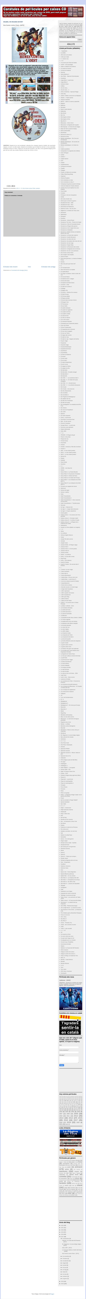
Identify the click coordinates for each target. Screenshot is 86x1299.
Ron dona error (64, 829)
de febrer (64, 1276)
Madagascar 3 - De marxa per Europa (70, 705)
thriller (69, 1193)
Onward (63, 746)
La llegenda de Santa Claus (68, 654)
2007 (60, 1114)
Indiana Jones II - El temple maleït (69, 518)
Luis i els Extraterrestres (67, 697)
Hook (62, 494)
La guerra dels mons (66, 646)
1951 (79, 1099)
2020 (78, 1122)
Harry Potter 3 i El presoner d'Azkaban (70, 474)
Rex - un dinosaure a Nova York (69, 821)
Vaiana (62, 946)
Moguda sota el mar (66, 722)
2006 (78, 1111)
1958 (65, 1102)
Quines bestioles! (65, 802)
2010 (60, 1116)
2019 (69, 1122)
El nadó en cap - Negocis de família (70, 339)
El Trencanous (64, 304)
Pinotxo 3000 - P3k (65, 769)
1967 (73, 1103)
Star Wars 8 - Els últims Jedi (68, 881)
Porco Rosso (64, 787)
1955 (75, 1100)
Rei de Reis (64, 817)
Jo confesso (64, 533)
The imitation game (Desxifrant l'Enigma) (71, 913)
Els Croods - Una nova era (67, 389)
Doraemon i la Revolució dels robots (70, 247)
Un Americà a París (66, 934)
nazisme (73, 1189)
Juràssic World (64, 552)
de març (64, 1274)
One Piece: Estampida (66, 744)
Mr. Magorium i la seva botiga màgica (70, 735)
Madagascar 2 (64, 703)
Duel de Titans (64, 256)
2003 (60, 1111)
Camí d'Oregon (64, 152)
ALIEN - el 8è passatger (67, 64)
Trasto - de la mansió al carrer (68, 924)
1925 (72, 1096)
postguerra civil (76, 1190)
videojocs (67, 1195)
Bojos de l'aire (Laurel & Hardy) (69, 128)
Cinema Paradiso (65, 178)
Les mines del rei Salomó (67, 691)
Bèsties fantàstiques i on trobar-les (69, 145)
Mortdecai (63, 733)
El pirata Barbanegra (66, 346)
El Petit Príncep (65, 294)
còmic (81, 1176)
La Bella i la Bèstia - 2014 (67, 605)
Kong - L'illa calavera (66, 560)
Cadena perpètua (65, 149)
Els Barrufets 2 (64, 374)
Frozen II (63, 448)
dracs (71, 1178)
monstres (72, 1187)
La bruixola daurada (66, 625)
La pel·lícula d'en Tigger (67, 659)
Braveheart (63, 132)
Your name (63, 969)
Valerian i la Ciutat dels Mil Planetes (70, 948)
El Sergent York (65, 302)
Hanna (62, 470)
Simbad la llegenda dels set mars (69, 860)
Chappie (63, 170)
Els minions (64, 407)
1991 (74, 1107)
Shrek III (63, 854)
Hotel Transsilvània (65, 496)
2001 (74, 1110)
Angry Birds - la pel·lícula (67, 80)
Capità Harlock (64, 158)
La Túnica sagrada (65, 619)
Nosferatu (63, 739)
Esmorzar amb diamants (67, 427)
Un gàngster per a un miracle (68, 940)
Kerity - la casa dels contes (67, 556)
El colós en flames (65, 317)
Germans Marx (76, 1163)
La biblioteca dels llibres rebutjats (69, 623)
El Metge (63, 288)
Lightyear (63, 693)
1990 (70, 1107)
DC (75, 1162)
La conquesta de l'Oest (66, 635)
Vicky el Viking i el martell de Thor (69, 955)
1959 (69, 1102)
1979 (79, 1104)
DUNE (62, 197)
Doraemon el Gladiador (67, 230)
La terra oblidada (65, 665)
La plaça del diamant (66, 661)
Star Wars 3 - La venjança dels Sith (70, 877)
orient (79, 1189)
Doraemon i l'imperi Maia (67, 245)
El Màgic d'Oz (64, 290)
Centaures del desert (66, 166)
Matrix (62, 711)
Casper (62, 162)
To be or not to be (65, 915)
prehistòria (62, 1192)
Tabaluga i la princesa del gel (68, 895)
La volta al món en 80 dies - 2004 (69, 673)
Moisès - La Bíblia (65, 724)
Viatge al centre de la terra (67, 951)
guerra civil (74, 1183)
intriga (65, 1187)
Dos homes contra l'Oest (29, 188)
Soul (62, 870)
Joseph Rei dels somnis (67, 539)
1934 (72, 1097)
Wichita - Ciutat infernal (67, 959)
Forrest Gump (64, 440)
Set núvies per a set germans (68, 846)
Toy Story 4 (63, 920)
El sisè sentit (64, 358)
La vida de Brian (65, 669)
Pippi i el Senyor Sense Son (68, 771)
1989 (66, 1107)
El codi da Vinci (65, 315)
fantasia (68, 1181)
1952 (60, 1100)
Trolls (62, 926)
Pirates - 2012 (64, 773)
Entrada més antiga (48, 267)
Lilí (61, 695)
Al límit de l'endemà (66, 70)
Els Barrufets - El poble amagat (69, 372)
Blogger (52, 1294)
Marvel (68, 1165)
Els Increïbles (64, 392)
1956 (79, 1100)
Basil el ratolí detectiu (66, 109)
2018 (60, 1122)
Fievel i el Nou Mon (65, 437)
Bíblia (70, 1162)
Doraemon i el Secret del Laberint (69, 235)
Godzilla (63, 460)
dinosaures (64, 1178)
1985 (77, 1106)
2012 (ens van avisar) (66, 54)
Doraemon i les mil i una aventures (69, 250)
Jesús (62, 531)
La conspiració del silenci (67, 637)
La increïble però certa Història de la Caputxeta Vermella (70, 651)
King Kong (63, 558)
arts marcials (77, 1169)
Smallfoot (63, 864)
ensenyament (62, 1179)
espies (68, 1179)
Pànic (62, 791)
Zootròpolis (63, 973)
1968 (77, 1103)
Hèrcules (63, 505)
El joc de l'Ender (65, 325)
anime (67, 1169)
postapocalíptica (68, 1190)
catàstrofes (62, 1174)
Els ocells (63, 411)
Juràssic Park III (65, 550)
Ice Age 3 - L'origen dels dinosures (69, 509)
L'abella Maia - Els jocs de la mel (69, 577)
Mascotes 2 (64, 709)
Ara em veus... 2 (65, 89)
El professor (64, 350)
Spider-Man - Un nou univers (68, 875)
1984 (72, 1106)
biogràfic (77, 1171)
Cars (62, 160)
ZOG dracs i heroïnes (66, 971)
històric (66, 1185)
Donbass (63, 218)
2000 (70, 1110)
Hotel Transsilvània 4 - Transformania (70, 503)
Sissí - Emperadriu (65, 862)
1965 (65, 1103)
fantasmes (77, 1181)
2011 (68, 1116)
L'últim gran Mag (65, 596)
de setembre (65, 1260)
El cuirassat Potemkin (66, 321)
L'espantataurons (65, 583)
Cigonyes (63, 176)
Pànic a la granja (65, 792)
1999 (65, 1110)
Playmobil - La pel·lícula (67, 779)
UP (61, 932)
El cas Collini (64, 306)
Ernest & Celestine (65, 423)
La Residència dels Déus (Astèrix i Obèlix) (71, 617)
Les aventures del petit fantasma (69, 684)
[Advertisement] (29, 251)
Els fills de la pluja (65, 402)
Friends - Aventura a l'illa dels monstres (71, 446)
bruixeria (61, 1173)
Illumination (62, 1165)
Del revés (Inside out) (66, 199)
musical (61, 1189)
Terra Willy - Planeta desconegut (69, 905)
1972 (62, 1104)
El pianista (63, 343)
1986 (81, 1106)
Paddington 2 (64, 765)
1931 (60, 1097)
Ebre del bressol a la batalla (68, 269)
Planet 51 (63, 777)
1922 (68, 1096)
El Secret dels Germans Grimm (69, 300)
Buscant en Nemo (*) (66, 134)
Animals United (64, 84)
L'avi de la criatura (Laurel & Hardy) (70, 581)
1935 (76, 1097)
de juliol (64, 1265)
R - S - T (63, 805)
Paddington (64, 763)
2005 (72, 1111)
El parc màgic (64, 341)
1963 (60, 1103)
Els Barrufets (64, 370)
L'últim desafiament (66, 594)
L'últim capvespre (65, 591)
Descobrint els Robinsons (67, 206)
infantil (79, 1185)
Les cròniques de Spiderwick (68, 689)
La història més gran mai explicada (69, 648)
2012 (76, 1116)
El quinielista (64, 352)
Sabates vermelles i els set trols (69, 831)
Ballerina (63, 105)
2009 (76, 1114)
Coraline (63, 193)
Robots (62, 825)
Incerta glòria (64, 513)
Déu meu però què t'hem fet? (68, 263)
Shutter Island (64, 858)
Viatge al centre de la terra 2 (68, 953)
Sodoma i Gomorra (65, 866)
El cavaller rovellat (65, 313)
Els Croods (63, 387)
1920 (64, 1096)
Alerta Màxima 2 (65, 74)
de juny (64, 1267)
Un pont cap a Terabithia (67, 942)
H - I (62, 466)
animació (78, 1167)
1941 (60, 1099)
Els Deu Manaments (66, 390)
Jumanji (63, 541)
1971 (17, 188)
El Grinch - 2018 (65, 284)
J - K (62, 529)
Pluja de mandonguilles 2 (67, 783)
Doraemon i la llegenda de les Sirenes (70, 248)
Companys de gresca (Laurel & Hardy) (70, 184)
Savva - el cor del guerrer (67, 839)
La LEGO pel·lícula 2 (66, 611)
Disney (80, 1162)
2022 (67, 1124)
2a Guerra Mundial (75, 1160)
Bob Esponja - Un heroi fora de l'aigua (70, 126)
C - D (20, 188)
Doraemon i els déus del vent (68, 239)
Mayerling (63, 713)
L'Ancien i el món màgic (67, 569)
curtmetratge (75, 1176)
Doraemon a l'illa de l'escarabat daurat (70, 224)
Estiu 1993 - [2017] (67, 1247)
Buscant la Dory (65, 136)
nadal (67, 1189)
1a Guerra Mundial (63, 1160)
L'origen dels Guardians (67, 589)
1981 (60, 1106)
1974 (66, 1104)
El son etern (64, 360)
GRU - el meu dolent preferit (68, 450)
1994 (65, 1108)
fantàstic (62, 1183)
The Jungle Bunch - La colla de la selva (71, 907)
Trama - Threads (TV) (66, 922)
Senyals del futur (65, 844)
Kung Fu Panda (65, 562)
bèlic (67, 1173)
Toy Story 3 (63, 918)
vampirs (61, 1195)
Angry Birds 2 (64, 82)
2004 (66, 1111)
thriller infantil (78, 1193)
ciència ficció (73, 1174)
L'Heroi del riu (64, 573)
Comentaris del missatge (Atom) (19, 270)
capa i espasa (76, 1173)
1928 (80, 1096)
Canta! (62, 154)
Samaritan (63, 837)
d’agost (64, 1263)
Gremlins (63, 464)
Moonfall (63, 728)
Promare (63, 789)
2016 (66, 1120)
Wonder (63, 961)
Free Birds (63, 442)
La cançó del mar (65, 627)
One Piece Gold (65, 743)
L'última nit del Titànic (66, 600)
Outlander (63, 757)
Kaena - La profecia (66, 554)
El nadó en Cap (65, 337)
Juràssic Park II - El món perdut (69, 548)
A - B (62, 60)
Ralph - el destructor (66, 807)
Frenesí (63, 444)
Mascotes (63, 707)
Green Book (64, 462)
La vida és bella (65, 671)
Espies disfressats (65, 429)
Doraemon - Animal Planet (67, 220)
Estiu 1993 (63, 431)
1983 (68, 1106)
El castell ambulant (65, 308)
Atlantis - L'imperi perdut (67, 97)
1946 (72, 1099)
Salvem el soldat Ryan (66, 835)
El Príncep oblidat (65, 296)
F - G (62, 433)
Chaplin (63, 168)
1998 (60, 1110)
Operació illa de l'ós (66, 756)
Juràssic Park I (64, 546)
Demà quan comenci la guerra (68, 200)
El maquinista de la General (68, 329)
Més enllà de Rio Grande (67, 737)
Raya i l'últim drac (65, 813)
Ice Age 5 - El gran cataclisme (68, 511)
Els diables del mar (65, 398)
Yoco (62, 967)
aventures (63, 1171)
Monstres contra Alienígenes (68, 726)
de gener (64, 1278)
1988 (62, 1107)
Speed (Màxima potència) (67, 874)
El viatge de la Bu (65, 368)
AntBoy (62, 86)
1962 (79, 1102)
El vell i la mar (64, 364)
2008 (68, 1114)
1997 (79, 1108)
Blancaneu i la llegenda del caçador (70, 124)
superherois (79, 1192)
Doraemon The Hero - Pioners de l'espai (71, 222)
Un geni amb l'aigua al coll (67, 938)
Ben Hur (63, 115)
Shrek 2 (63, 852)
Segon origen (64, 840)
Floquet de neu (64, 439)
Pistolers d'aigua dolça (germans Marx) (71, 775)
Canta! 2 (63, 156)
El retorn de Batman (66, 354)
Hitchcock (63, 488)
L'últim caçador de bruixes (67, 592)
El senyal (63, 356)
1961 (74, 1102)
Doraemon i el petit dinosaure (68, 237)
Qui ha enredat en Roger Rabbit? (69, 800)
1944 (68, 1099)
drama (77, 1178)
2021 (60, 1124)
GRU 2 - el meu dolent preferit (68, 452)
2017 (76, 1120)
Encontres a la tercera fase (67, 419)
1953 (65, 1100)
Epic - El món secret (66, 421)
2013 (61, 1118)
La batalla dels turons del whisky (69, 621)
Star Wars (61, 1167)
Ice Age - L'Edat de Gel (66, 507)
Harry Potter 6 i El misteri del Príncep (70, 477)
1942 (64, 1099)
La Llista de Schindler (66, 613)
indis (73, 1185)
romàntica (70, 1192)
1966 (69, 1103)
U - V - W (63, 930)
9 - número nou (64, 58)
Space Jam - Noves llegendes (68, 872)
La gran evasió (64, 642)
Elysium (63, 413)
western (38, 188)
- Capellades (64, 51)
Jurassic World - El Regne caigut (69, 544)
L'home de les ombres (66, 585)
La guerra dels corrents (67, 644)
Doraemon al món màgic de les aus (70, 228)
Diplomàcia (63, 214)
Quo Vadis (63, 804)
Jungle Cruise (64, 543)
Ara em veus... (64, 88)
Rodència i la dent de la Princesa (69, 827)
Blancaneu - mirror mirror (67, 123)
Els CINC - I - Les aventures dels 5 (69, 377)
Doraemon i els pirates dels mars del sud (71, 241)
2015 (80, 1118)
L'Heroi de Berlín (65, 571)
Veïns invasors (64, 950)
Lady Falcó (63, 675)
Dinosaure (63, 212)
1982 (64, 1106)
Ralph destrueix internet (67, 809)
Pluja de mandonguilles (67, 781)
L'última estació (65, 598)
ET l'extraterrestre (65, 267)
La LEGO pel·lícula (65, 609)
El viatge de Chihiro (66, 366)
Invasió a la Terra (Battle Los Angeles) (70, 527)
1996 (75, 1108)
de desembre (66, 1238)
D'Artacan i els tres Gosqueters (69, 195)
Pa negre (63, 761)
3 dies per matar (65, 57)
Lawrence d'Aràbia (65, 679)
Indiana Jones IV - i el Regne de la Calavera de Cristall (69, 522)
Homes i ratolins (65, 492)
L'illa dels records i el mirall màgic (69, 587)
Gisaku (62, 458)
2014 (71, 1118)
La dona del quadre (66, 639)
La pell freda (64, 657)
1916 (60, 1096)
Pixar (73, 1165)
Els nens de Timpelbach (67, 409)
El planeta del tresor (66, 348)
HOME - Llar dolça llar (66, 468)
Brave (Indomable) (65, 130)
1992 (79, 1107)
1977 (75, 1104)
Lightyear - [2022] (64, 980)
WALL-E (63, 957)
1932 (64, 1097)
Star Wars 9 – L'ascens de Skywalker (70, 883)
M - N (62, 699)
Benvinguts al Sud (65, 119)
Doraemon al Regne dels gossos (69, 226)
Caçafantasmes (65, 164)
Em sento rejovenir (65, 415)
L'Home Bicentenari (66, 575)
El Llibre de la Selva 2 (66, 286)
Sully (62, 889)
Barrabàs (63, 107)
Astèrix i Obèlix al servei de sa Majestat (71, 95)
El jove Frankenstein (66, 327)
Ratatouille (63, 811)
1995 (70, 1108)
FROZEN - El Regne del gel (68, 435)
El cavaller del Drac (66, 311)
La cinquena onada (65, 633)
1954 (70, 1100)
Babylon (63, 103)
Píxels (62, 798)
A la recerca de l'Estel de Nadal (69, 62)
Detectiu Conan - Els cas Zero (68, 208)
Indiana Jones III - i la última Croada (70, 520)
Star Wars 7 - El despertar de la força (70, 879)
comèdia (62, 1176)
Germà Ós (63, 456)
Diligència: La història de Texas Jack (70, 210)
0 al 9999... (63, 53)
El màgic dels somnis (66, 335)
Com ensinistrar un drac (67, 180)
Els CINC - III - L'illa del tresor (68, 383)
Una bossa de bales (66, 944)
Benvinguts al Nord (65, 117)
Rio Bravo (63, 823)
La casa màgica (65, 629)
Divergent (63, 216)
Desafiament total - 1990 (67, 202)
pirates (60, 1190)
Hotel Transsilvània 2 (66, 498)
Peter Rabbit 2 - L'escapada (68, 767)
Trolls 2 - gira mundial (66, 928)
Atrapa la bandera (65, 99)
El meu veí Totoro (65, 333)
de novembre (66, 1256)
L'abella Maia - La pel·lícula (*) (68, 579)
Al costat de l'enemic (66, 68)
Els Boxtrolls (64, 376)
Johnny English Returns (67, 535)
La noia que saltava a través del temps (70, 655)
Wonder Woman (65, 963)
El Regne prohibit (65, 298)
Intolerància (64, 525)
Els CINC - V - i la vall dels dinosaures (70, 385)
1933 (68, 1097)
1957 (60, 1102)
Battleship (63, 111)
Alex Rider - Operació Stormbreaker (70, 76)
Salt (62, 833)
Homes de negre (65, 490)
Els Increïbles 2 (65, 394)
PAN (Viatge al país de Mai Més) (69, 759)
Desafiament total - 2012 (67, 204)
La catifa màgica (65, 631)
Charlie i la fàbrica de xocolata (68, 172)
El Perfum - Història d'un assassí (69, 292)
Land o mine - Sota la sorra (68, 677)
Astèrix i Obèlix (63, 1162)
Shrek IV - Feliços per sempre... (69, 856)
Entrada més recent (10, 267)
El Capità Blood (65, 271)
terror (63, 1193)
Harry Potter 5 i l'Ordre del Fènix (69, 475)
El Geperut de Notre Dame (67, 282)
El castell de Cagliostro (66, 310)
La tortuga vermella (65, 667)
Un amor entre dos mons (67, 936)
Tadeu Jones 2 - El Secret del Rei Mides (71, 900)
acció (68, 1167)
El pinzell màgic (65, 345)
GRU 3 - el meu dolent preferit (68, 454)
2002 (79, 1110)
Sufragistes (63, 887)
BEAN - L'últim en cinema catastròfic (70, 101)
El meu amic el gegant (66, 331)
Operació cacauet (65, 750)
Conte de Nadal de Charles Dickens (70, 186)
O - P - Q (63, 741)
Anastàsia (63, 78)
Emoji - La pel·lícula (66, 417)
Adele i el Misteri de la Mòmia (68, 66)
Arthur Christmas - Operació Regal (69, 91)
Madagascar (64, 701)
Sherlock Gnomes (65, 848)
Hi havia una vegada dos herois (69, 486)
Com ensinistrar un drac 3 (67, 182)
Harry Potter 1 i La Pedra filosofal (69, 472)
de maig (64, 1269)
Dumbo (62, 261)
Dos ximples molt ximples (67, 254)
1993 (60, 1108)
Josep (62, 537)
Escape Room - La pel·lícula (68, 425)
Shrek (62, 850)
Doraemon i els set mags (67, 243)
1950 (76, 1099)
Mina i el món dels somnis (67, 716)
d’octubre (64, 1258)
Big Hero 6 (63, 121)
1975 (71, 1104)
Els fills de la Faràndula (67, 400)
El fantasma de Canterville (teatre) (69, 323)
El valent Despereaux (66, 362)
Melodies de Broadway (66, 715)
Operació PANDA (65, 748)
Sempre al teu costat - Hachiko (68, 842)
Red (62, 815)
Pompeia (63, 785)
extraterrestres (76, 1180)
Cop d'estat (63, 191)
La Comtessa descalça (66, 607)
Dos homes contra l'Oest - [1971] (70, 1253)
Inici (29, 267)
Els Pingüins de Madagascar (68, 396)
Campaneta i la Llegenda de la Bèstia (70, 151)
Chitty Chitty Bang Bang (67, 174)
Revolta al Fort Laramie (67, 819)
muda (79, 1187)
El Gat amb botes (65, 280)
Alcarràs (63, 72)
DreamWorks (66, 1163)
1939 (79, 1097)
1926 (76, 1096)
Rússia (79, 1165)
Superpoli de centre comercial (68, 893)
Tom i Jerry (63, 916)
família (61, 1181)
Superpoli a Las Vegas (66, 891)
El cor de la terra (65, 319)
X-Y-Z (62, 965)
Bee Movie (63, 113)
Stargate (63, 885)
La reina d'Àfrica (65, 663)
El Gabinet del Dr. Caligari (67, 278)
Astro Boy (63, 93)
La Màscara (64, 615)
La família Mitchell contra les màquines (70, 640)
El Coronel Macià (65, 276)
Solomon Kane (64, 868)
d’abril (64, 1272)
